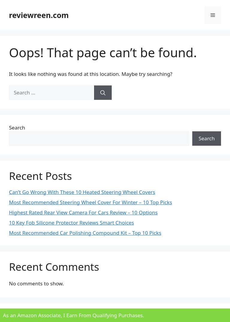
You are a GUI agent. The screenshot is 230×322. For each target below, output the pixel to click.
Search (17, 127)
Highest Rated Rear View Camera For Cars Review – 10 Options (83, 212)
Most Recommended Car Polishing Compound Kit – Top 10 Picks (85, 232)
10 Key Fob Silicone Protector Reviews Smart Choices (71, 222)
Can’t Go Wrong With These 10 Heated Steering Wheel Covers (82, 192)
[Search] (103, 92)
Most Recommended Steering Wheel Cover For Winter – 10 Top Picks (90, 202)
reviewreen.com (39, 15)
